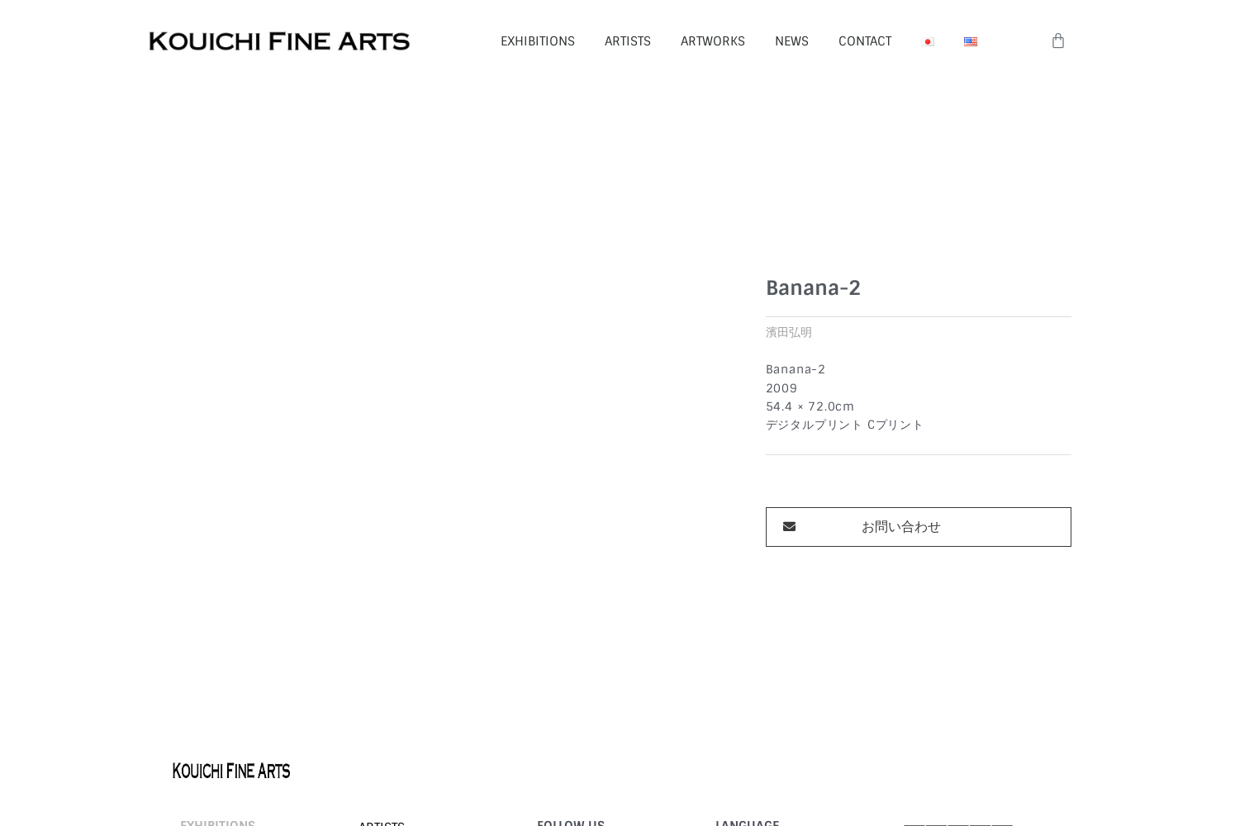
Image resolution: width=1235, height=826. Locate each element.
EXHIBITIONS (538, 41)
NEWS (792, 41)
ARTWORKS (713, 41)
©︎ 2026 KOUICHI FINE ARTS (240, 764)
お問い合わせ (901, 435)
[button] (919, 436)
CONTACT (864, 41)
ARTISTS (628, 41)
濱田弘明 (789, 242)
